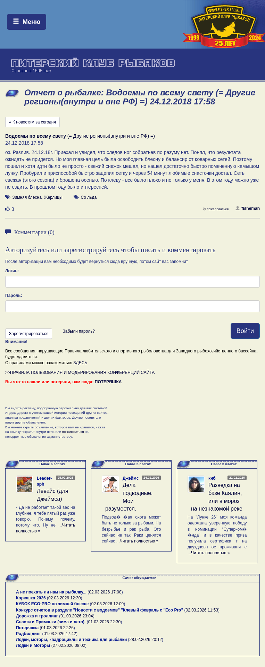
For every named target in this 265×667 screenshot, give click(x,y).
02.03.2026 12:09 (107, 603)
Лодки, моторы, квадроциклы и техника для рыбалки (71, 639)
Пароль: (13, 295)
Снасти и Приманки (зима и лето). (50, 621)
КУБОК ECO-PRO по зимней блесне (52, 603)
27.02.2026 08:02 (69, 645)
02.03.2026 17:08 (105, 592)
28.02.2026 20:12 (146, 639)
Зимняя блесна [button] (26, 197)
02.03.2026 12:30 (64, 598)
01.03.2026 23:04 (76, 616)
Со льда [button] (89, 197)
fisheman (247, 208)
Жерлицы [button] (53, 197)
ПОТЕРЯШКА (108, 381)
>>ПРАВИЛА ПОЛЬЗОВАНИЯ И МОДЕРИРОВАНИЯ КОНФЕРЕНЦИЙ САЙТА (80, 372)
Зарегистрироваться (28, 333)
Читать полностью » (139, 541)
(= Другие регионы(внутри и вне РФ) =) (80, 136)
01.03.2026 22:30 (104, 621)
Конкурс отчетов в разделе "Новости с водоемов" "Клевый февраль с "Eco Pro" (99, 610)
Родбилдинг (28, 633)
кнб (212, 478)
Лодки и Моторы (33, 645)
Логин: (12, 270)
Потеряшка (27, 627)
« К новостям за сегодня (32, 122)
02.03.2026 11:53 (201, 610)
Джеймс (131, 478)
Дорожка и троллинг (37, 616)
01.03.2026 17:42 (60, 633)
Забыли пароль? (79, 331)
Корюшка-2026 (31, 598)
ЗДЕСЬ (80, 362)
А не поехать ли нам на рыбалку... (51, 592)
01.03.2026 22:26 (57, 627)
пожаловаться (215, 209)
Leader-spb (44, 481)
